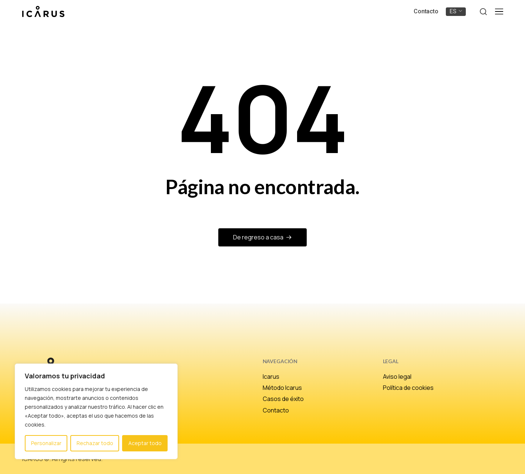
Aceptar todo (145, 443)
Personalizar (46, 443)
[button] (483, 12)
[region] (96, 411)
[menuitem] (456, 11)
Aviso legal (397, 376)
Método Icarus (282, 388)
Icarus (271, 376)
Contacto (276, 410)
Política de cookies (408, 388)
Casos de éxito (283, 399)
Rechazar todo (95, 443)
